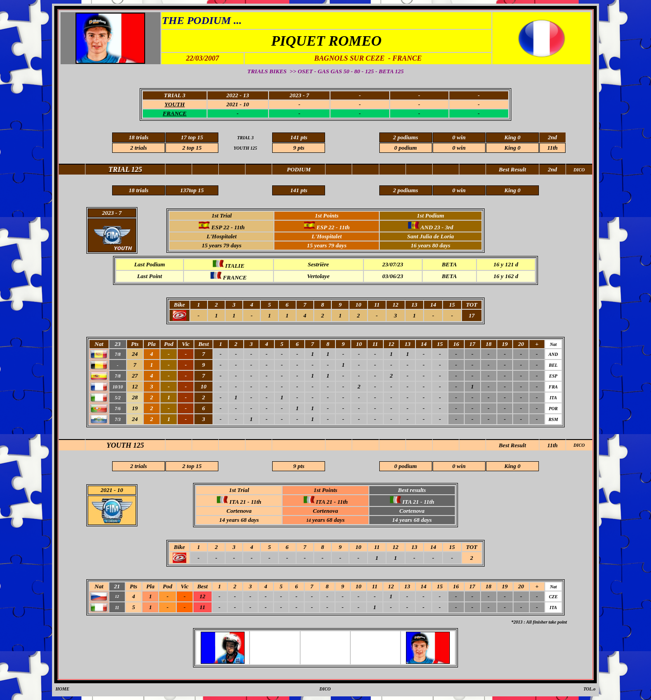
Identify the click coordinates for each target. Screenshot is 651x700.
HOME (63, 688)
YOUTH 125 (125, 445)
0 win (459, 147)
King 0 (512, 147)
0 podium (405, 147)
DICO (579, 445)
